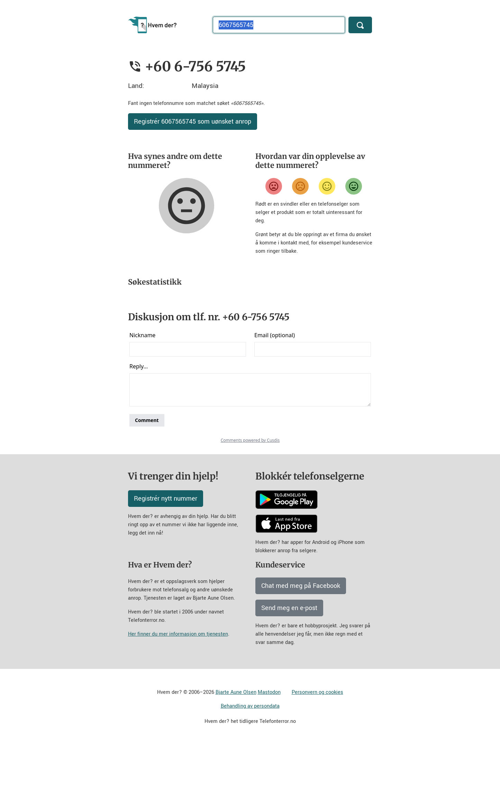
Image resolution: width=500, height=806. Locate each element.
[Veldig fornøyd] (353, 186)
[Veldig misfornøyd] (273, 186)
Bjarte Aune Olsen (236, 753)
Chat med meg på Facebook (300, 646)
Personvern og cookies (317, 753)
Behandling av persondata (250, 767)
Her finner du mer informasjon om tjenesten (178, 695)
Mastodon (269, 753)
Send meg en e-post (289, 668)
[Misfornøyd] (300, 186)
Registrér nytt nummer (165, 559)
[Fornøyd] (327, 186)
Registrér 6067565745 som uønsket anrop (192, 121)
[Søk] (360, 25)
